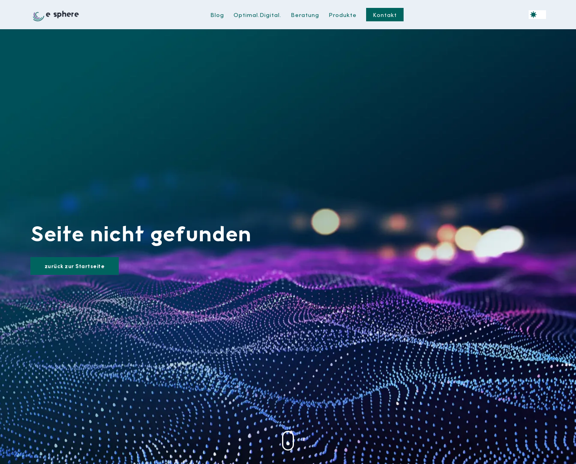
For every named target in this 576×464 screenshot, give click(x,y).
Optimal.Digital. (257, 14)
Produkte (343, 14)
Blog (217, 14)
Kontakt (385, 14)
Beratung (305, 14)
